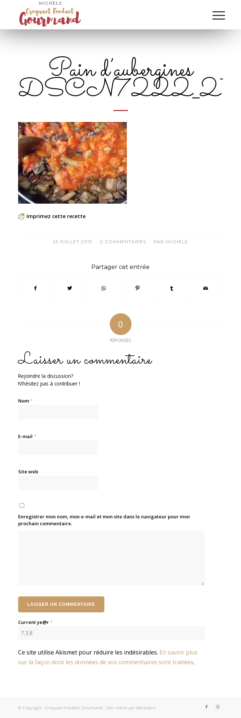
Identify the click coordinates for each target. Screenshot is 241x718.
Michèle (177, 241)
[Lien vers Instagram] (217, 706)
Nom (25, 400)
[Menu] (213, 15)
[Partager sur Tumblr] (171, 288)
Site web (28, 471)
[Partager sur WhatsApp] (104, 288)
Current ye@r (35, 622)
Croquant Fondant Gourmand (74, 707)
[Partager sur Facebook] (35, 288)
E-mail (27, 436)
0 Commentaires (123, 241)
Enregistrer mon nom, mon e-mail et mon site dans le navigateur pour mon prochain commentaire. (104, 520)
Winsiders (145, 707)
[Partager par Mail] (206, 288)
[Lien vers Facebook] (206, 706)
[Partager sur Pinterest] (138, 288)
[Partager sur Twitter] (70, 288)
